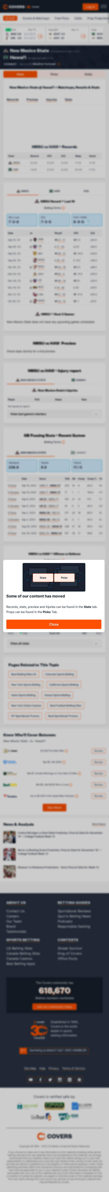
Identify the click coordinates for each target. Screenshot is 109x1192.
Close (54, 624)
